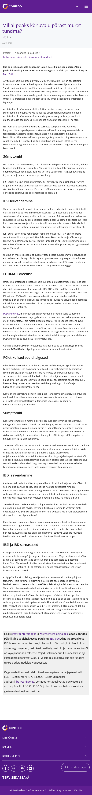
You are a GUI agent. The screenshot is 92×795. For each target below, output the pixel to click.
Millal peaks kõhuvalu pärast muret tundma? (27, 57)
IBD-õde (55, 638)
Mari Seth (8, 74)
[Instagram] (14, 768)
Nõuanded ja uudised (26, 52)
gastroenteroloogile (24, 634)
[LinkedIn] (30, 768)
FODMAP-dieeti (11, 313)
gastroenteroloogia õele (54, 634)
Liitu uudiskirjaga (75, 767)
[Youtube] (22, 768)
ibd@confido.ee (25, 681)
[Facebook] (5, 768)
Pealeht (7, 52)
